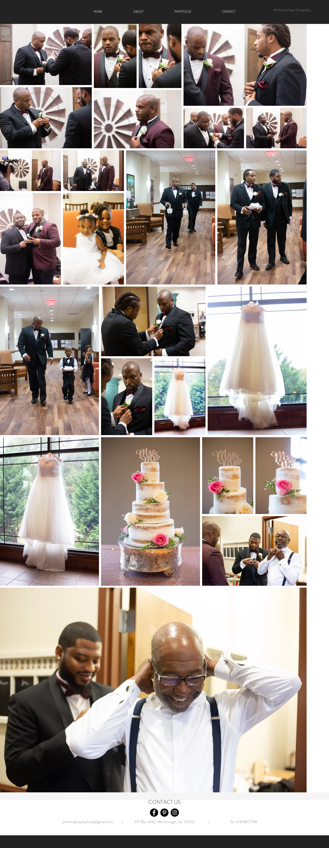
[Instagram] (175, 812)
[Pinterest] (164, 812)
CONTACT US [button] (164, 802)
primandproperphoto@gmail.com (87, 822)
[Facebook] (154, 812)
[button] (229, 11)
